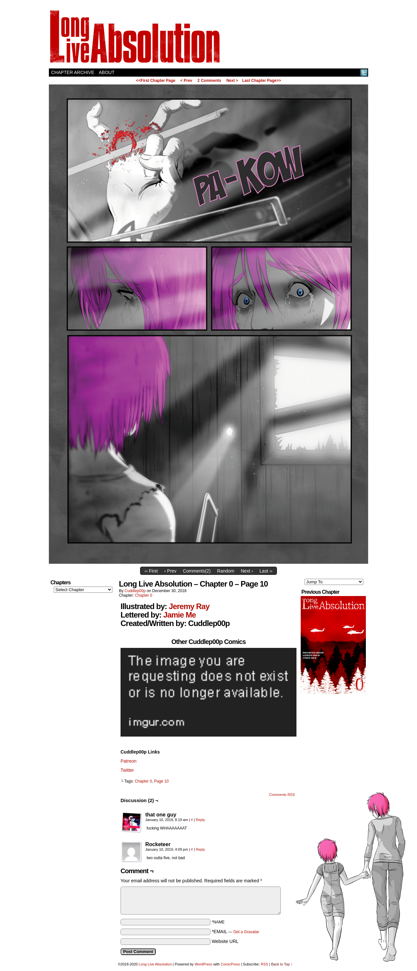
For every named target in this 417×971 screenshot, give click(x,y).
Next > (232, 80)
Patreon (129, 761)
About (106, 72)
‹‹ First (151, 571)
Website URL (225, 941)
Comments (209, 80)
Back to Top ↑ (282, 964)
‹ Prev (170, 571)
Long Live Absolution (155, 964)
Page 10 (161, 781)
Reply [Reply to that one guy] (200, 820)
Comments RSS (282, 795)
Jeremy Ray (189, 606)
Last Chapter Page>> (261, 80)
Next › (247, 571)
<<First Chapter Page (156, 80)
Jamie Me (179, 614)
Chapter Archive (72, 72)
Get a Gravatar (246, 932)
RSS (264, 964)
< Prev (186, 80)
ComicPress (230, 964)
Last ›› (266, 571)
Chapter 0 (143, 595)
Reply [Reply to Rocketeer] (200, 849)
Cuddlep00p (135, 591)
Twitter (364, 72)
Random (225, 571)
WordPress (203, 964)
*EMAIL (235, 931)
